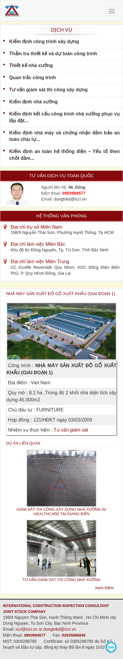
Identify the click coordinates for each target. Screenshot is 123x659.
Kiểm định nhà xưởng (33, 101)
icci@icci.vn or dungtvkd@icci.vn (46, 629)
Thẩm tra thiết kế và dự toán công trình (53, 53)
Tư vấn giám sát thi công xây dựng (48, 89)
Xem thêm (104, 587)
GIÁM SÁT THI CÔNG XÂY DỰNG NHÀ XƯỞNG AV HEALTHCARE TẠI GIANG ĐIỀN (61, 511)
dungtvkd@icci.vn (70, 199)
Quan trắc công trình (32, 77)
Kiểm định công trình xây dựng (44, 41)
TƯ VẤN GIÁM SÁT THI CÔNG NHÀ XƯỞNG (61, 579)
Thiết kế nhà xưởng (31, 65)
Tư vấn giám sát (71, 429)
